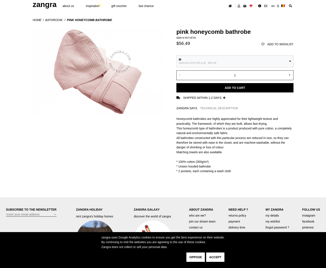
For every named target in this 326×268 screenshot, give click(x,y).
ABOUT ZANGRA (201, 209)
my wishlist (272, 221)
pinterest (308, 227)
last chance (146, 6)
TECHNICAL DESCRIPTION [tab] (219, 108)
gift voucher (119, 6)
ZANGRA (45, 4)
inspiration (92, 6)
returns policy (237, 215)
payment (234, 221)
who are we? (197, 215)
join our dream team (202, 221)
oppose (195, 257)
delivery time (236, 227)
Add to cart (235, 87)
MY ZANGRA (274, 209)
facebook (308, 221)
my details (272, 215)
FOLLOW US (311, 209)
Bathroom (54, 20)
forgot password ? (277, 227)
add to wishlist (277, 44)
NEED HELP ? (238, 209)
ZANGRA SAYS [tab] (186, 108)
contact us (196, 227)
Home (37, 20)
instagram (308, 215)
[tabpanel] (234, 145)
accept (215, 257)
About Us (68, 6)
